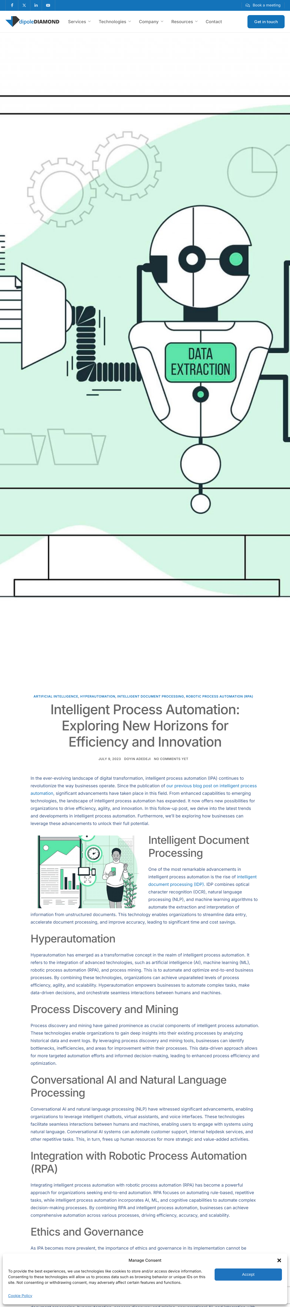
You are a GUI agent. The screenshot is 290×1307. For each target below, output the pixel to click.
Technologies (115, 21)
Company (151, 21)
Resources (184, 21)
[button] (279, 1260)
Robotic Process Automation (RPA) (219, 696)
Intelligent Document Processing (150, 696)
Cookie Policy (20, 1296)
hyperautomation (97, 696)
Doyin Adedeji (137, 759)
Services (79, 21)
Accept (248, 1274)
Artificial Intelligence (56, 696)
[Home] (32, 21)
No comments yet (171, 759)
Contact (214, 21)
